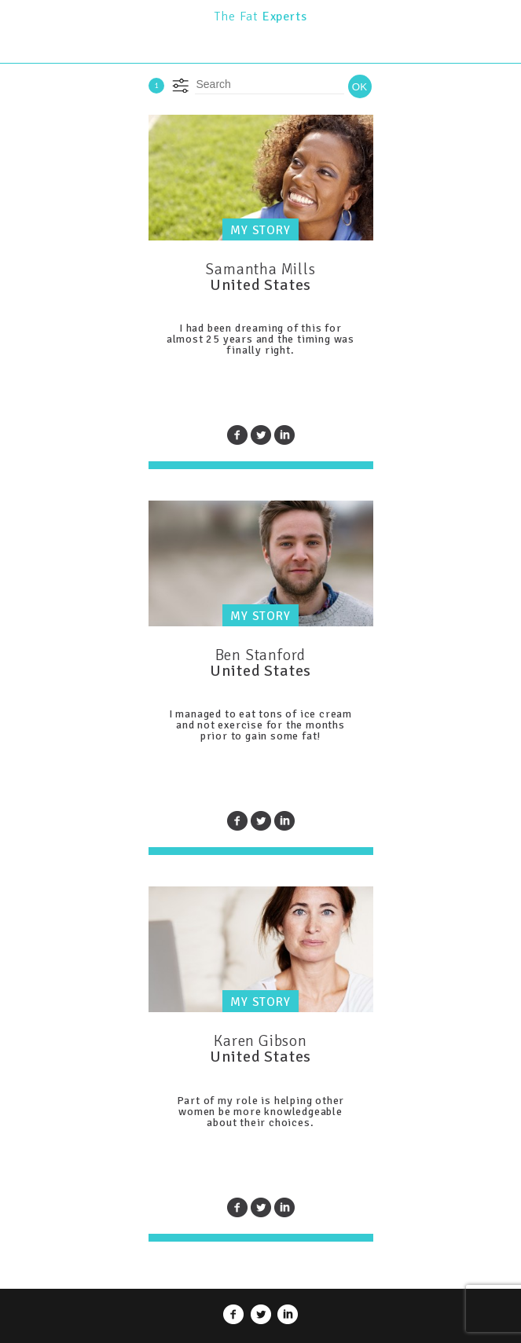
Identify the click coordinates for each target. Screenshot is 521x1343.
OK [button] (359, 87)
